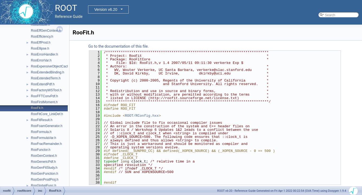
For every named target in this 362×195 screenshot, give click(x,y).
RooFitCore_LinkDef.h (47, 114)
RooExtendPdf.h (42, 84)
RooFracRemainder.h (46, 144)
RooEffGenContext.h (46, 30)
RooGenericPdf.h (43, 162)
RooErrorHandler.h (44, 54)
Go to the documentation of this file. (118, 46)
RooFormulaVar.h (43, 138)
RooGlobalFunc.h (43, 185)
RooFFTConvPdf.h (44, 96)
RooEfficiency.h (42, 36)
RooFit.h (37, 108)
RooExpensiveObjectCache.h (52, 66)
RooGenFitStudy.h (44, 168)
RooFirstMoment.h (44, 102)
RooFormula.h (41, 132)
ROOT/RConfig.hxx (142, 115)
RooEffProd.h (40, 42)
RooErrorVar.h (41, 60)
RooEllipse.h (40, 48)
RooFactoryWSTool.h (46, 90)
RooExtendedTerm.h (45, 78)
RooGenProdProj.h (44, 179)
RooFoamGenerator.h (46, 126)
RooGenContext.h (44, 156)
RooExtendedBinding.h (47, 72)
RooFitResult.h (41, 120)
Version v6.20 (105, 9)
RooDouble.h (40, 25)
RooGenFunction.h (44, 174)
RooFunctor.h (40, 150)
